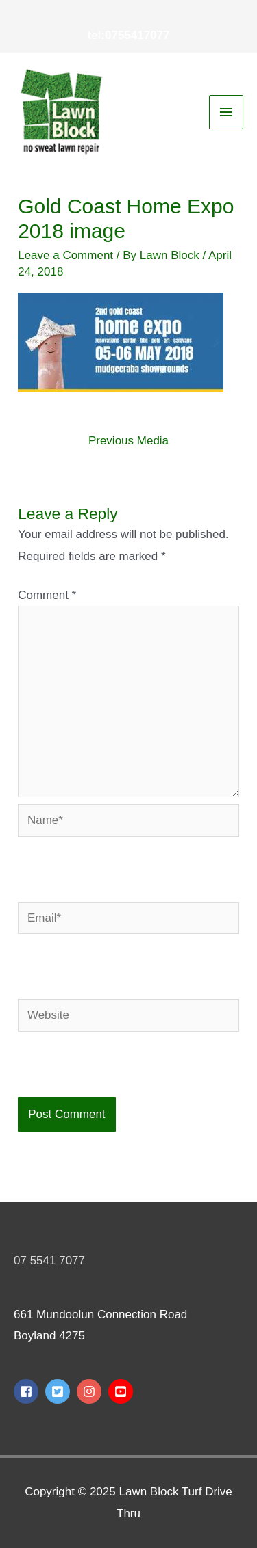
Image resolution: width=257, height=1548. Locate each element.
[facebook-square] (28, 1391)
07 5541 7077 (49, 1260)
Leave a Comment (65, 255)
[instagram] (91, 1391)
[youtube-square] (122, 1391)
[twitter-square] (59, 1391)
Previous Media (128, 440)
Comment (47, 595)
